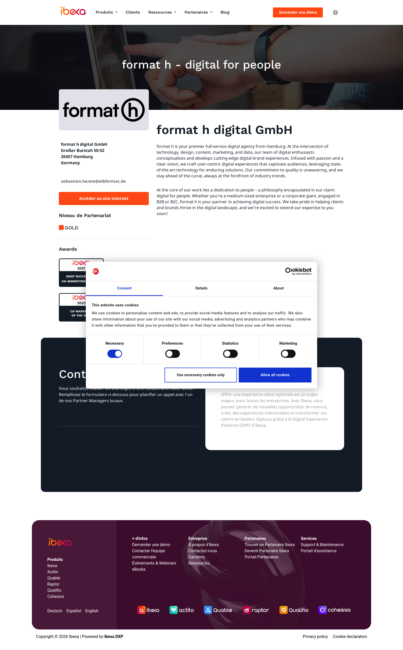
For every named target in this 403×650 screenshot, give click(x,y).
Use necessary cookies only (201, 375)
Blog (225, 12)
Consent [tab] (124, 288)
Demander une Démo (298, 12)
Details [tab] (201, 288)
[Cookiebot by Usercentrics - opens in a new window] (289, 271)
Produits (105, 12)
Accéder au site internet (104, 198)
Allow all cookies (275, 375)
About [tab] (278, 288)
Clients (133, 12)
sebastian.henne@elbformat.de (93, 181)
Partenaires (197, 12)
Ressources (160, 12)
